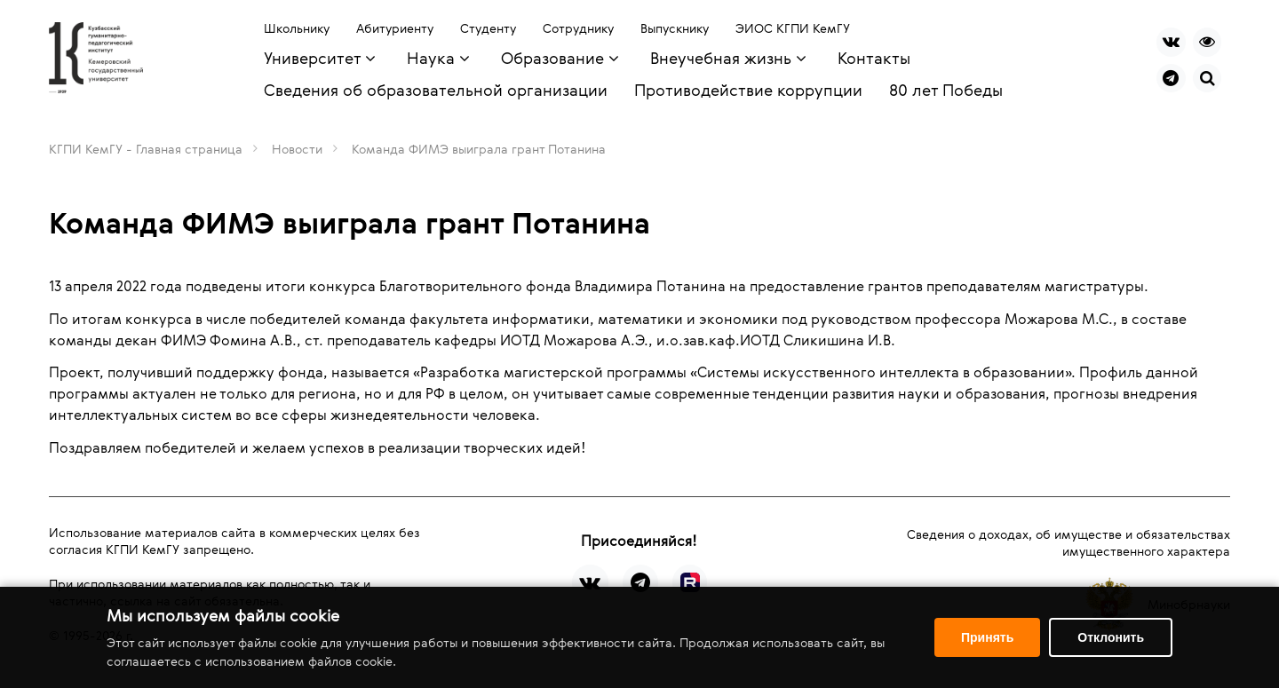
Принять (987, 637)
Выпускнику (674, 28)
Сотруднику (578, 28)
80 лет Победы (946, 89)
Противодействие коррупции (748, 89)
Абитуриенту (394, 28)
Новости (297, 148)
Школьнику (297, 28)
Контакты (874, 57)
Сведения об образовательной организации (436, 89)
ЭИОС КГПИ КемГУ (792, 28)
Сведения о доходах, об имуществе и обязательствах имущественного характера (1068, 542)
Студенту (488, 28)
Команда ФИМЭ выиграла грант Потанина (479, 148)
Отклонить (1110, 637)
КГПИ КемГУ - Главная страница (145, 148)
